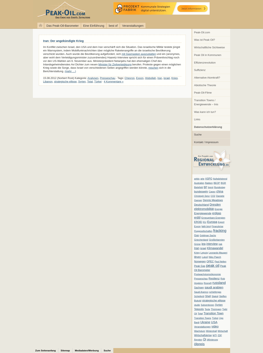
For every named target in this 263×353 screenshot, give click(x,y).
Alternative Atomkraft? (207, 77)
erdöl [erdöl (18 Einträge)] (197, 217)
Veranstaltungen (132, 25)
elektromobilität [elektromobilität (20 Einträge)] (204, 209)
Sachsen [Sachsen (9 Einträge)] (199, 287)
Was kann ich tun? (205, 111)
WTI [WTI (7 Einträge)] (214, 335)
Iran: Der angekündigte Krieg (63, 41)
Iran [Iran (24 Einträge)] (197, 248)
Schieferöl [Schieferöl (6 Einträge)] (199, 296)
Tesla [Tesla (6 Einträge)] (207, 309)
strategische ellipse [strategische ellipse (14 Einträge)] (213, 300)
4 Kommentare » (113, 81)
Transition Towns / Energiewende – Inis (206, 102)
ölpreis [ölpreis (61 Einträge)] (199, 344)
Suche (198, 134)
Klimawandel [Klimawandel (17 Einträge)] (215, 248)
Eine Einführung (93, 25)
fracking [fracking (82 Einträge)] (219, 230)
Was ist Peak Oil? (204, 39)
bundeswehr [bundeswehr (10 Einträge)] (201, 191)
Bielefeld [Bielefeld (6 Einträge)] (198, 187)
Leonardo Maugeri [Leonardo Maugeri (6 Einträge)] (218, 252)
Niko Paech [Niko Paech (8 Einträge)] (215, 257)
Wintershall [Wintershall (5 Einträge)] (211, 331)
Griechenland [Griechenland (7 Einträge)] (201, 239)
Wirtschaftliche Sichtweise (209, 47)
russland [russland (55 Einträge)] (219, 283)
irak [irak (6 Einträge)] (220, 244)
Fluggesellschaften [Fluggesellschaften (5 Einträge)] (203, 231)
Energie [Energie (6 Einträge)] (219, 209)
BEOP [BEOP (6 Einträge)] (216, 183)
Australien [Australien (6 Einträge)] (199, 183)
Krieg (174, 78)
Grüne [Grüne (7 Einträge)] (197, 244)
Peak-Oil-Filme (203, 92)
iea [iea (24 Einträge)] (204, 243)
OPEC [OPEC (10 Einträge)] (210, 261)
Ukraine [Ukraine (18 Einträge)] (205, 322)
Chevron (130, 78)
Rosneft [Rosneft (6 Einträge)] (207, 283)
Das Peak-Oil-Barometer (62, 25)
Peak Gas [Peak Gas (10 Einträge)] (199, 266)
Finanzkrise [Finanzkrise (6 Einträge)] (217, 226)
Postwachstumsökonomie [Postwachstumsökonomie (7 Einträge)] (207, 274)
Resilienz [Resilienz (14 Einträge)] (214, 278)
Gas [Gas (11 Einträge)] (196, 235)
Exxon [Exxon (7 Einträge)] (197, 226)
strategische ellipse (65, 81)
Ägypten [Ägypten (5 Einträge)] (198, 339)
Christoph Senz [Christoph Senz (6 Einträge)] (202, 196)
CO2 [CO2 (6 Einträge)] (213, 196)
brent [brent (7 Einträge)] (210, 187)
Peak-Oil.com (202, 32)
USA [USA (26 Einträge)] (214, 322)
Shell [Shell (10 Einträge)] (208, 296)
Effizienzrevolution (205, 62)
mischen (153, 67)
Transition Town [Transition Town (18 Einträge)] (214, 313)
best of (113, 25)
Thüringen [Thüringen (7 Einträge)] (216, 309)
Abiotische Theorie (205, 85)
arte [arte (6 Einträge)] (202, 178)
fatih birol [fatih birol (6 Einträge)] (206, 226)
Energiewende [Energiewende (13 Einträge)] (202, 213)
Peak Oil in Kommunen (207, 55)
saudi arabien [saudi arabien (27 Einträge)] (214, 287)
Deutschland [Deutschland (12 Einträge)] (201, 204)
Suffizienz (200, 70)
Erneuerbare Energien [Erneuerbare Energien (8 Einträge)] (213, 217)
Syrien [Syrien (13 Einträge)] (219, 304)
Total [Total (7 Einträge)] (200, 313)
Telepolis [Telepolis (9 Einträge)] (199, 309)
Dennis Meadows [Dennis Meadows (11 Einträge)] (213, 200)
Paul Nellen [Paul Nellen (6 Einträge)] (220, 261)
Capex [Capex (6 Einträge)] (212, 191)
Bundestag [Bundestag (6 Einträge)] (219, 187)
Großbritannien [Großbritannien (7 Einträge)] (217, 239)
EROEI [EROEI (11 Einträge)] (198, 222)
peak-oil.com (43, 11)
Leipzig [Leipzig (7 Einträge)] (204, 252)
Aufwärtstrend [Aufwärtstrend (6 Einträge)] (220, 178)
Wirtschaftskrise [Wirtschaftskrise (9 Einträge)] (203, 335)
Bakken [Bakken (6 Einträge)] (209, 183)
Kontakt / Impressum (206, 142)
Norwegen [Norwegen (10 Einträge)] (200, 261)
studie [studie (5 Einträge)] (197, 305)
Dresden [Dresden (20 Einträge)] (215, 204)
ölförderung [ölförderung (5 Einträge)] (212, 339)
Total (90, 81)
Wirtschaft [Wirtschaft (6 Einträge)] (223, 331)
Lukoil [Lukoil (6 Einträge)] (205, 257)
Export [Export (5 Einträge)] (221, 222)
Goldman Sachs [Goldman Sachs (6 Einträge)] (208, 235)
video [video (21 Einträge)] (214, 326)
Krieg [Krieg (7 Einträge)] (197, 252)
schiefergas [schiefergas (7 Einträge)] (215, 292)
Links (197, 119)
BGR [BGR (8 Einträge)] (223, 183)
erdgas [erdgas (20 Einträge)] (216, 213)
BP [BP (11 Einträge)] (205, 187)
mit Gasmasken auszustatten (139, 54)
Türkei (98, 81)
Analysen (93, 78)
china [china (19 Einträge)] (219, 191)
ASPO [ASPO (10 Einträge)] (208, 178)
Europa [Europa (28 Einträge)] (212, 221)
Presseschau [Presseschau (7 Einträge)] (201, 278)
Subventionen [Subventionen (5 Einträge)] (207, 305)
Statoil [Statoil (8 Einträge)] (215, 296)
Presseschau (107, 78)
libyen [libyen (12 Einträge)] (197, 256)
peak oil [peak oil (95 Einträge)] (212, 265)
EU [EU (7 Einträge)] (204, 222)
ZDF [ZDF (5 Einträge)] (220, 335)
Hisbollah (150, 78)
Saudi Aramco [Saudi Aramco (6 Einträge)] (201, 292)
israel (167, 78)
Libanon (48, 81)
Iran (159, 78)
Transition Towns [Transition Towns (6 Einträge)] (202, 318)
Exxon (140, 78)
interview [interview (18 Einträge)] (212, 243)
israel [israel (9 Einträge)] (203, 248)
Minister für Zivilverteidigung (115, 64)
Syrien (82, 81)
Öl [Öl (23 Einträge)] (204, 339)
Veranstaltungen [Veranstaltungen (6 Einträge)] (202, 326)
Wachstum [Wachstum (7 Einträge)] (199, 331)
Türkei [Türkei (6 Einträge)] (215, 318)
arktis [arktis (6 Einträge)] (197, 178)
